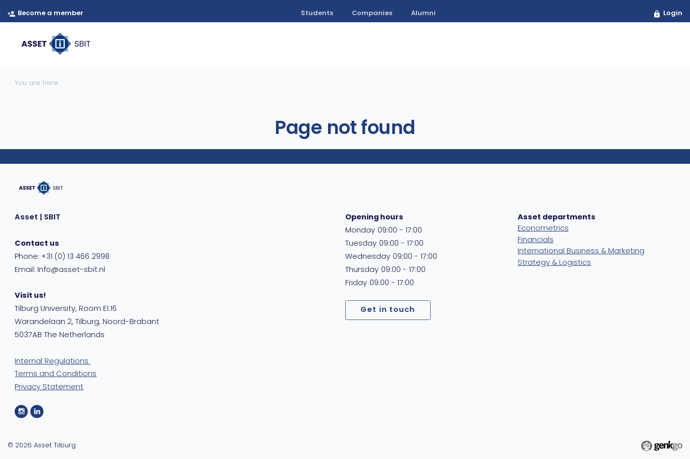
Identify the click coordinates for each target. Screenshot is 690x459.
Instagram (21, 411)
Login (672, 13)
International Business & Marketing (581, 251)
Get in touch (387, 310)
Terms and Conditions (56, 374)
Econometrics (543, 229)
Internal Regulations (52, 361)
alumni (423, 13)
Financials (536, 240)
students (317, 13)
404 (658, 44)
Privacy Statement (49, 387)
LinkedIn (36, 411)
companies (372, 13)
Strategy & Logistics (554, 263)
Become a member (50, 13)
